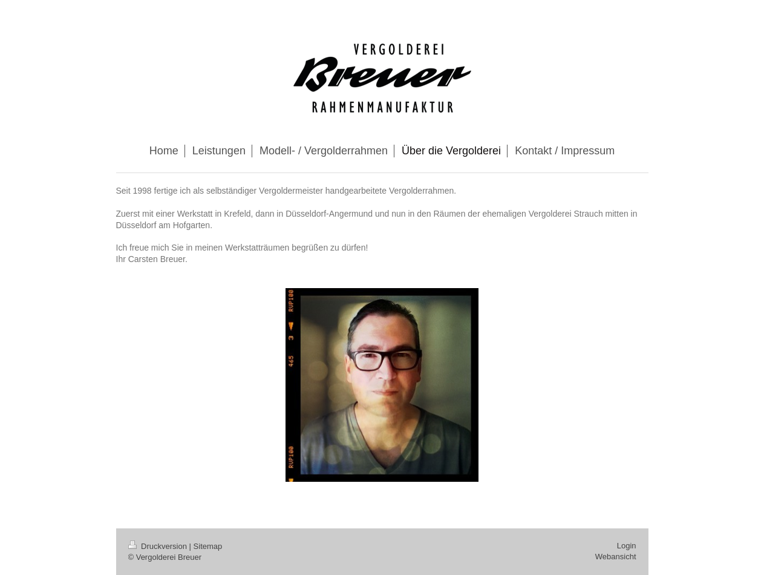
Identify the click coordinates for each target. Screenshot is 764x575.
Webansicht (615, 556)
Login (626, 545)
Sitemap (208, 546)
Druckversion (158, 546)
